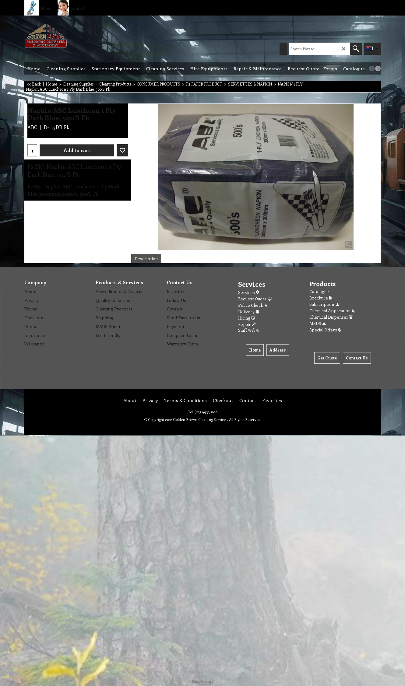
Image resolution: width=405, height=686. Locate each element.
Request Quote (254, 299)
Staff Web (248, 330)
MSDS (317, 323)
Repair (246, 324)
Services (248, 292)
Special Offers (325, 330)
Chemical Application (332, 310)
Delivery (248, 311)
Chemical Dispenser (331, 317)
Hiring (246, 318)
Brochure (320, 298)
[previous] (372, 68)
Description (146, 258)
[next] (378, 68)
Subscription (324, 304)
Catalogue (319, 291)
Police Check (253, 305)
